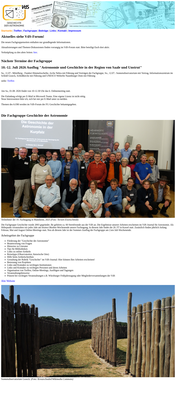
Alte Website (8, 280)
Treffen (10, 81)
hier (35, 52)
